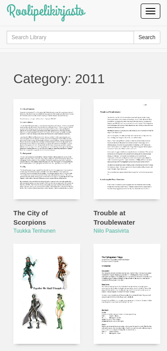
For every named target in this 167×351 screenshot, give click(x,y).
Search (146, 37)
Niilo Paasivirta (111, 231)
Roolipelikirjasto (45, 10)
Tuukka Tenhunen (34, 231)
